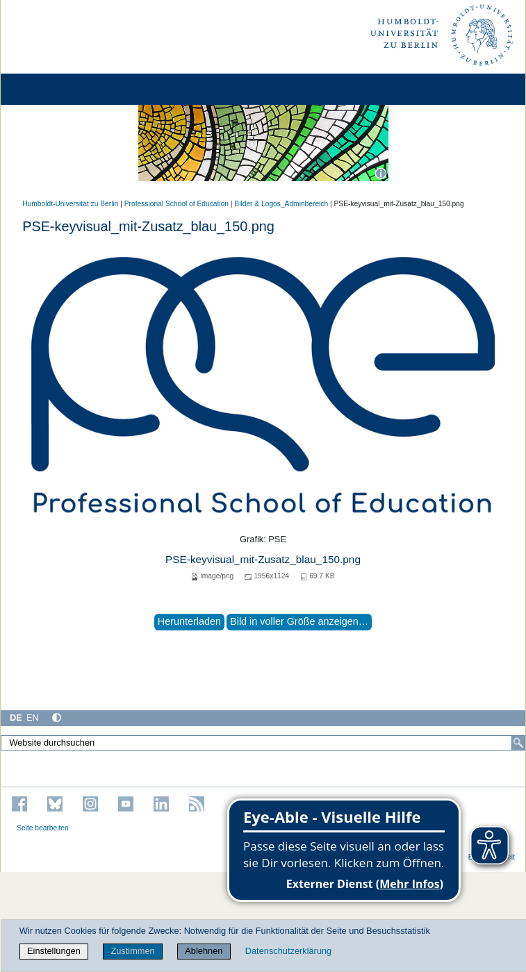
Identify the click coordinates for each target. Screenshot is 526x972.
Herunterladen (189, 621)
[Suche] (518, 743)
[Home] (50, 89)
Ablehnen (203, 951)
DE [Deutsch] (16, 717)
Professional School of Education (176, 204)
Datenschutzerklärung (288, 951)
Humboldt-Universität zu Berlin (70, 204)
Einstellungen (54, 951)
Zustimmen (132, 951)
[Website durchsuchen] (263, 743)
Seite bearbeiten (43, 828)
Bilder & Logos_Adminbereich (281, 204)
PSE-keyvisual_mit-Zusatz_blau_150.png (263, 559)
